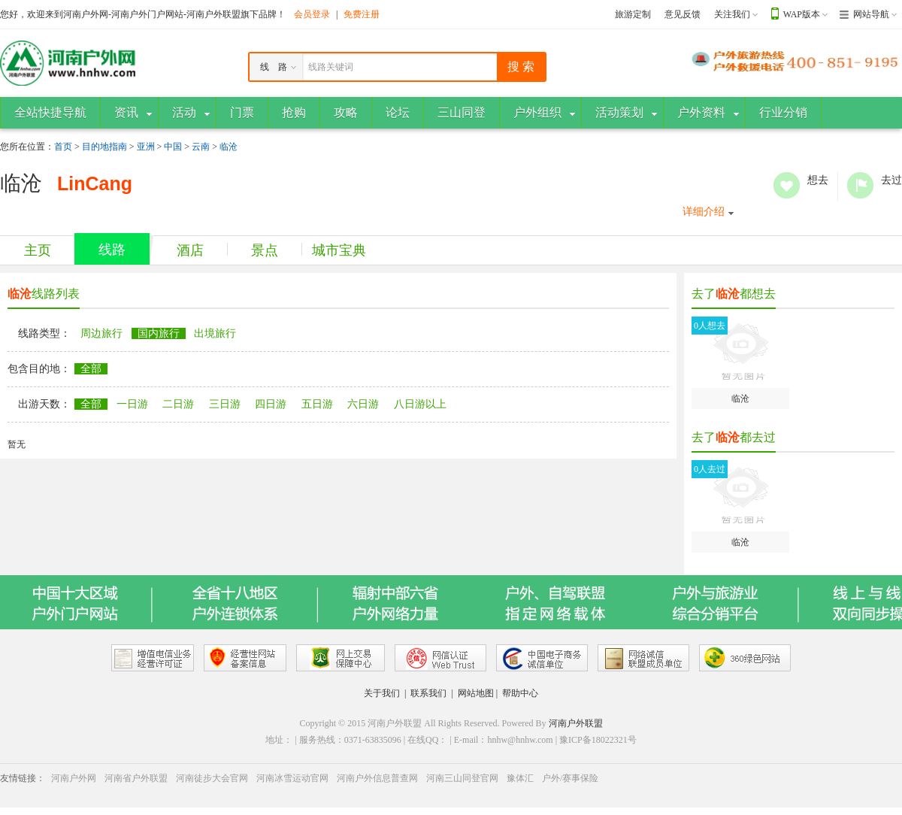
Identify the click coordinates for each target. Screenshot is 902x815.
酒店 (190, 250)
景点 (264, 250)
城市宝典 (339, 250)
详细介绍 (704, 211)
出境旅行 (215, 333)
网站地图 (476, 693)
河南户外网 (73, 778)
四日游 (270, 404)
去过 (860, 185)
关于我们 (382, 693)
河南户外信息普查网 (377, 778)
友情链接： (22, 778)
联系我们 (428, 693)
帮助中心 (520, 693)
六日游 (363, 404)
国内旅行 (159, 333)
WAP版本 (801, 14)
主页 (37, 250)
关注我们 (732, 14)
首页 (63, 146)
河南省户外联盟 (136, 778)
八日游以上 (420, 404)
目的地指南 (104, 146)
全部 (90, 368)
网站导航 (871, 14)
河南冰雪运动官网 (292, 778)
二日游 (178, 404)
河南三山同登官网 (462, 778)
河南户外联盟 (576, 723)
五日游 (317, 404)
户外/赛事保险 (570, 778)
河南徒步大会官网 (212, 778)
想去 (786, 185)
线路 (112, 249)
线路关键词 (330, 67)
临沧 (228, 146)
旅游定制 (633, 14)
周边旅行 (101, 333)
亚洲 (146, 146)
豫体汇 (520, 778)
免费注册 (362, 14)
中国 (173, 146)
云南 (201, 146)
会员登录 (312, 14)
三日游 (225, 404)
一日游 (132, 404)
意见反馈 (682, 14)
